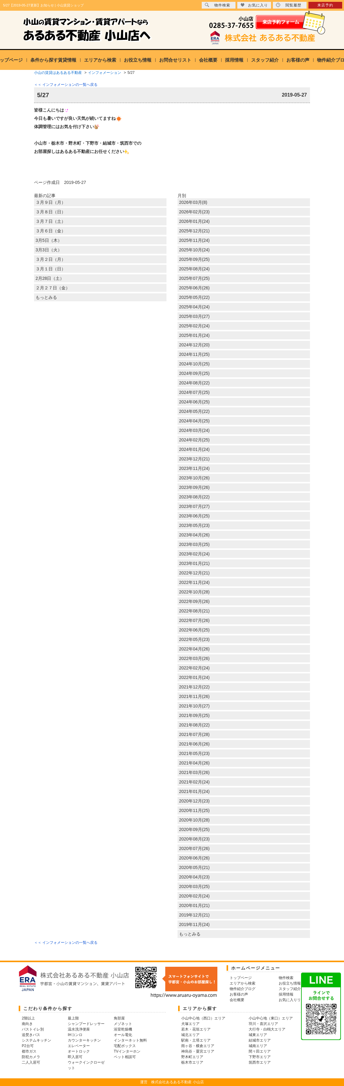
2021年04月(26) (194, 762)
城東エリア (258, 1035)
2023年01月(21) (194, 563)
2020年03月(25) (194, 886)
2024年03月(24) (194, 430)
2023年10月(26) (194, 477)
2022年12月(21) (194, 572)
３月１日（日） (51, 268)
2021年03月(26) (194, 772)
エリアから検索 (100, 60)
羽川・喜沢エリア (263, 1024)
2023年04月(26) (194, 534)
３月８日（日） (51, 211)
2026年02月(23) (194, 211)
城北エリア (190, 1035)
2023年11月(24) (194, 468)
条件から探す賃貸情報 (53, 60)
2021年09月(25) (194, 715)
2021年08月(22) (194, 724)
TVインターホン (127, 1051)
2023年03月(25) (194, 544)
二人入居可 (31, 1062)
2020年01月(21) (194, 905)
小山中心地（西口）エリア (203, 1018)
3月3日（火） (49, 249)
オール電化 (123, 1035)
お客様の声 (297, 60)
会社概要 (208, 60)
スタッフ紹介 (265, 60)
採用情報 (234, 60)
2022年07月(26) (194, 620)
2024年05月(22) (194, 411)
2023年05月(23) (194, 525)
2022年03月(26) (194, 658)
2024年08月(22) (194, 382)
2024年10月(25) (194, 363)
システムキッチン (36, 1040)
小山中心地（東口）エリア (271, 1018)
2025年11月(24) (194, 240)
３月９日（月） (51, 202)
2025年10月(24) (194, 249)
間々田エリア (260, 1051)
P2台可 (28, 1046)
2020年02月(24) (194, 896)
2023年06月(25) (194, 515)
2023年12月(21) (194, 458)
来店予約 (325, 5)
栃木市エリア (192, 1062)
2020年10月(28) (194, 819)
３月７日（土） (51, 221)
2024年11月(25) (194, 354)
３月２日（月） (51, 259)
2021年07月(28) (194, 734)
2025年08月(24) (194, 268)
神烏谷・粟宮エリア (197, 1051)
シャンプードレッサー (86, 1024)
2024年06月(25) (194, 401)
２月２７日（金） (53, 287)
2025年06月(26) (194, 287)
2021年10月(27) (194, 705)
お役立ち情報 (137, 60)
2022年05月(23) (194, 639)
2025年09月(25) (194, 259)
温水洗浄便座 (79, 1029)
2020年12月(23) (194, 800)
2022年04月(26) (194, 648)
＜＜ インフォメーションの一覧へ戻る (65, 84)
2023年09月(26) (194, 487)
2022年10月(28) (194, 591)
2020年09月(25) (194, 829)
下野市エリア (260, 1057)
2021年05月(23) (194, 753)
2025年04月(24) (194, 306)
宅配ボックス (125, 1046)
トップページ (241, 978)
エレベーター (79, 1046)
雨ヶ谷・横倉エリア (197, 1046)
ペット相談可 (125, 1057)
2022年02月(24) (194, 667)
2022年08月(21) (194, 610)
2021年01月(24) (194, 791)
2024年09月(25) (194, 373)
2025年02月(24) (194, 325)
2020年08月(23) (194, 838)
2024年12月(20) (194, 344)
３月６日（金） (51, 230)
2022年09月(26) (194, 601)
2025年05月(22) (194, 297)
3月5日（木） (49, 240)
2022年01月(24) (194, 677)
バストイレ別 (33, 1029)
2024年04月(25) (194, 420)
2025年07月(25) (194, 278)
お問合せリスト (175, 60)
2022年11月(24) (194, 582)
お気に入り (254, 5)
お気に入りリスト (293, 1000)
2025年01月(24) (194, 335)
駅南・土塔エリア (196, 1040)
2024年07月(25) (194, 392)
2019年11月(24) (194, 924)
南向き (27, 1024)
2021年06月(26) (194, 743)
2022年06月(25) (194, 629)
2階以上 (28, 1018)
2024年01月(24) (194, 449)
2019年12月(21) (194, 915)
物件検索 (217, 5)
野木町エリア (192, 1057)
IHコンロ (75, 1035)
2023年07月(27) (194, 506)
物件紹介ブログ (242, 989)
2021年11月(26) (194, 696)
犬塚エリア (190, 1024)
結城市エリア (260, 1040)
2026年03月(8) (193, 202)
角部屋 (119, 1018)
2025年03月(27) (194, 316)
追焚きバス (31, 1035)
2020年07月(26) (194, 848)
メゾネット (123, 1024)
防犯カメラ (31, 1057)
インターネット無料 (130, 1040)
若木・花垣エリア (196, 1029)
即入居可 (75, 1057)
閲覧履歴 (288, 5)
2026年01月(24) (194, 221)
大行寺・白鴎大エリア (267, 1029)
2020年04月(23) (194, 877)
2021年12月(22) (194, 686)
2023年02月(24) (194, 553)
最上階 (73, 1018)
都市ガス (29, 1051)
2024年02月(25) (194, 439)
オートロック (79, 1051)
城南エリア (258, 1046)
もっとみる (46, 297)
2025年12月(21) (194, 230)
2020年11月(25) (194, 810)
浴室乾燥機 (123, 1029)
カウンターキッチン (84, 1040)
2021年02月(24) (194, 781)
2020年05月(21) (194, 867)
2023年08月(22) (194, 496)
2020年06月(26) (194, 857)
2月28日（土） (50, 278)
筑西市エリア (260, 1062)
